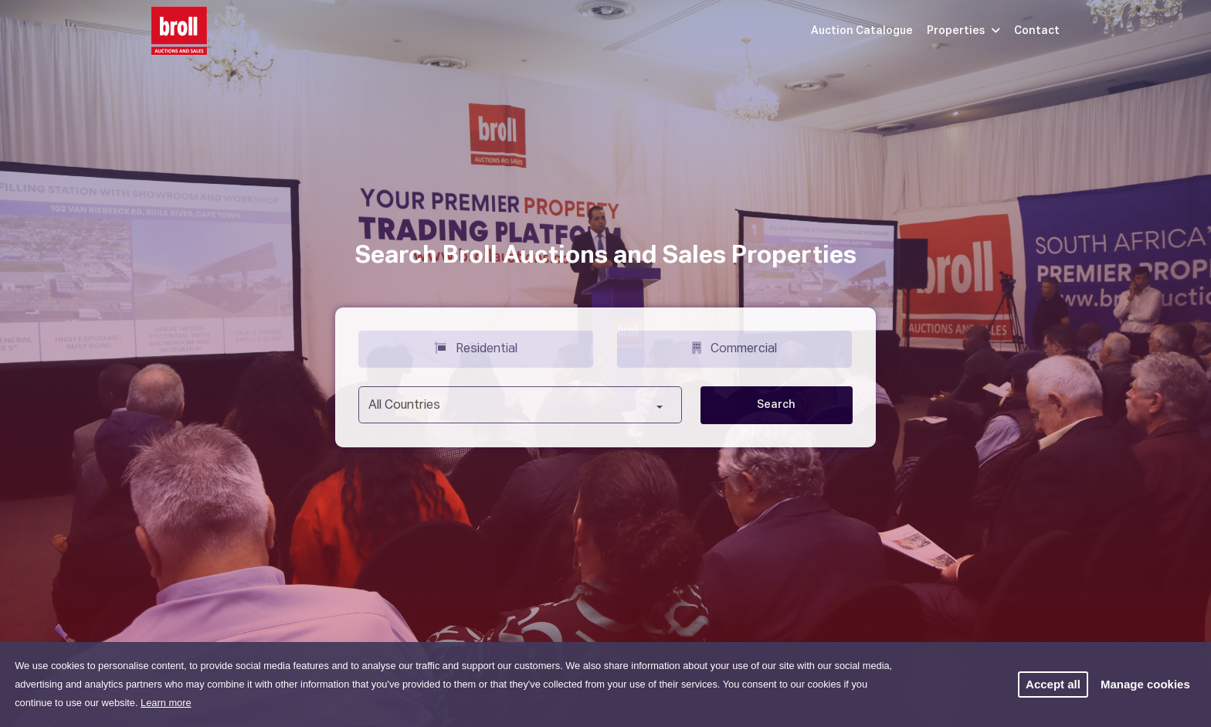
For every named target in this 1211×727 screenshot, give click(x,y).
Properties (963, 30)
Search (776, 404)
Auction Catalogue (862, 30)
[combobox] (520, 404)
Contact (1037, 30)
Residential (475, 347)
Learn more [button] (166, 702)
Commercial (734, 347)
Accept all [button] (1053, 684)
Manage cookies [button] (1145, 684)
